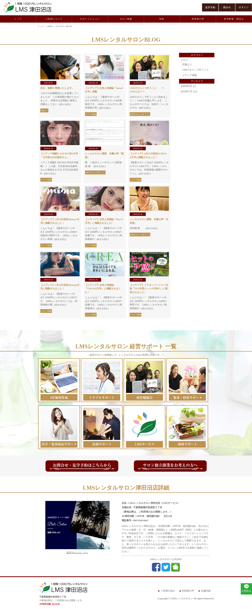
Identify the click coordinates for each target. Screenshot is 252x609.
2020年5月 (186, 86)
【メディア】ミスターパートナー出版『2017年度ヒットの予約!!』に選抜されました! (149, 289)
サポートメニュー (90, 19)
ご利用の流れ (168, 590)
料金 (161, 19)
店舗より (44, 110)
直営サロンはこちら (77, 552)
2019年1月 (186, 91)
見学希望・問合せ (234, 19)
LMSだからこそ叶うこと (140, 114)
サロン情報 (126, 19)
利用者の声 (198, 19)
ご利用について (54, 19)
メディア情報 (91, 114)
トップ (18, 19)
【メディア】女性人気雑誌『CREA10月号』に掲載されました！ (103, 289)
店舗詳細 (206, 590)
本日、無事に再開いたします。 (57, 88)
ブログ (184, 59)
